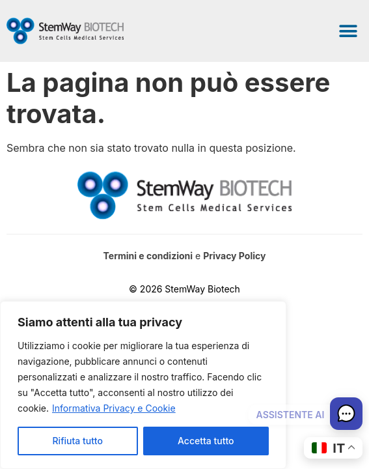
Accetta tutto (206, 440)
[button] (347, 31)
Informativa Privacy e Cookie (114, 408)
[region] (143, 385)
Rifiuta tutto (78, 440)
